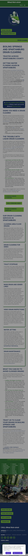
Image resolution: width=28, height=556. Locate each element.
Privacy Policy (6, 550)
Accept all (8, 553)
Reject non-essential (17, 553)
